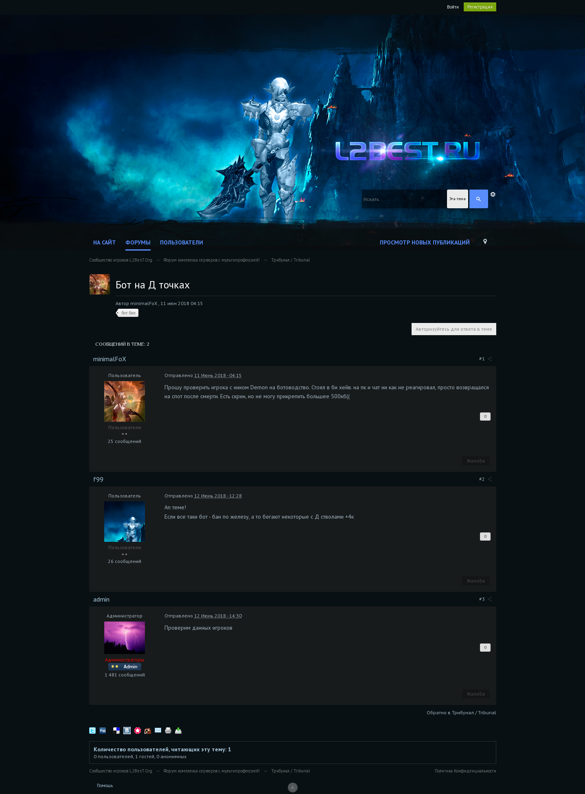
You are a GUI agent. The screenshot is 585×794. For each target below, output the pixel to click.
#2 (485, 479)
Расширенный (493, 194)
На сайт (104, 242)
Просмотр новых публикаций (425, 242)
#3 (485, 599)
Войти (453, 7)
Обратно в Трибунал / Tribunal (461, 712)
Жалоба (476, 461)
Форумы (138, 242)
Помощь (105, 785)
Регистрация (480, 7)
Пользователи (181, 242)
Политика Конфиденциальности (465, 771)
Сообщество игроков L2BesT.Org (120, 771)
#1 (485, 359)
